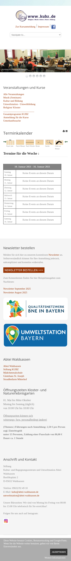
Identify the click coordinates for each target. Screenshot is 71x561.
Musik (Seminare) (12, 97)
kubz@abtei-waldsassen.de (25, 492)
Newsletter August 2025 (15, 292)
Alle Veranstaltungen (13, 94)
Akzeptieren (59, 552)
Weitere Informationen (55, 558)
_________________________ (18, 110)
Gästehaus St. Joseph (13, 376)
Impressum (43, 26)
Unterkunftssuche (12, 120)
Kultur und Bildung (13, 101)
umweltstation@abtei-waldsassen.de (21, 495)
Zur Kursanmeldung (25, 26)
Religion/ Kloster (11, 107)
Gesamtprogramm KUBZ (15, 114)
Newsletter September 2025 (17, 288)
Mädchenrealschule (13, 372)
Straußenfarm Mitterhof (15, 379)
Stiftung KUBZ (11, 369)
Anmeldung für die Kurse (16, 117)
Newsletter (54, 254)
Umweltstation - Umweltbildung (19, 104)
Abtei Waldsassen (12, 366)
